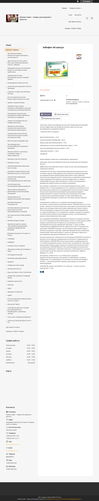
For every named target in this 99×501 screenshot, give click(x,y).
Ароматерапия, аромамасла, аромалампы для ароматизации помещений (18, 191)
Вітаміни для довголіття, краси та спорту (19, 234)
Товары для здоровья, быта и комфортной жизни (17, 121)
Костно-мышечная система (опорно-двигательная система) (18, 98)
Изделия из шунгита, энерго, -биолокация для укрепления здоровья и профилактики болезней (17, 227)
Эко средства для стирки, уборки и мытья (19, 216)
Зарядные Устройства (15, 292)
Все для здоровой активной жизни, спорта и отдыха (19, 300)
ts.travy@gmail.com (12, 450)
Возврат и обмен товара (73, 28)
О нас (70, 15)
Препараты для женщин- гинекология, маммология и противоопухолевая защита (17, 128)
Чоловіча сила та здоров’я (16, 246)
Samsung (10, 285)
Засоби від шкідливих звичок (17, 258)
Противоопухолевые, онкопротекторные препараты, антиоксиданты (18, 55)
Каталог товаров (12, 50)
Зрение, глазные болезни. (16, 102)
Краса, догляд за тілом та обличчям (19, 272)
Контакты (78, 15)
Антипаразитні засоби (15, 255)
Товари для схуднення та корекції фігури (19, 277)
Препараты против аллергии (17, 159)
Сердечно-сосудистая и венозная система (19, 92)
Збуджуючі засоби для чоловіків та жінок (19, 250)
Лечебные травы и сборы (16, 220)
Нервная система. (13, 162)
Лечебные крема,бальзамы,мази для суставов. (18, 167)
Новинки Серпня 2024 (15, 281)
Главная (64, 8)
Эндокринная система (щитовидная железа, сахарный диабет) (18, 77)
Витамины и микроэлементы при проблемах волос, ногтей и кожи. (19, 172)
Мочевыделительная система (18, 83)
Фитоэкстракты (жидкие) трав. (18, 141)
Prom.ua (58, 497)
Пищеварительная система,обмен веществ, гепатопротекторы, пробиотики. (19, 70)
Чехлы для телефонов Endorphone (19, 317)
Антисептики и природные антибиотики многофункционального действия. (19, 179)
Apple (9, 288)
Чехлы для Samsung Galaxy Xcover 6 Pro (19, 321)
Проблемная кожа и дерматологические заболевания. (19, 198)
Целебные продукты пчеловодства (15, 203)
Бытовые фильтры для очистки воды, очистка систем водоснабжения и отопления (18, 209)
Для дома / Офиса (14, 304)
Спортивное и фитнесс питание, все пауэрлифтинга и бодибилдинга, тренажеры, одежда (18, 310)
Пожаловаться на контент (54, 499)
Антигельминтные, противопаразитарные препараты (19, 185)
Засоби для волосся (14, 269)
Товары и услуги (74, 8)
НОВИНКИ (11, 242)
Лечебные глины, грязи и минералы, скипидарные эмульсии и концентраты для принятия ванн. (19, 108)
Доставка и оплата (75, 21)
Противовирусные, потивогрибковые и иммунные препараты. (18, 146)
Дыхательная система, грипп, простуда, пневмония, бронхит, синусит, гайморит (18, 63)
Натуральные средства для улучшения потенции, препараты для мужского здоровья (18, 115)
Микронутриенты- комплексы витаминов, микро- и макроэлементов (18, 153)
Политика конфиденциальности (72, 499)
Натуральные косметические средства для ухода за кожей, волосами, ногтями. (18, 135)
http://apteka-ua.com (12, 444)
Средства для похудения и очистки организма (19, 87)
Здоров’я (11, 262)
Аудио (10, 295)
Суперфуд (11, 239)
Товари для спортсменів (16, 265)
